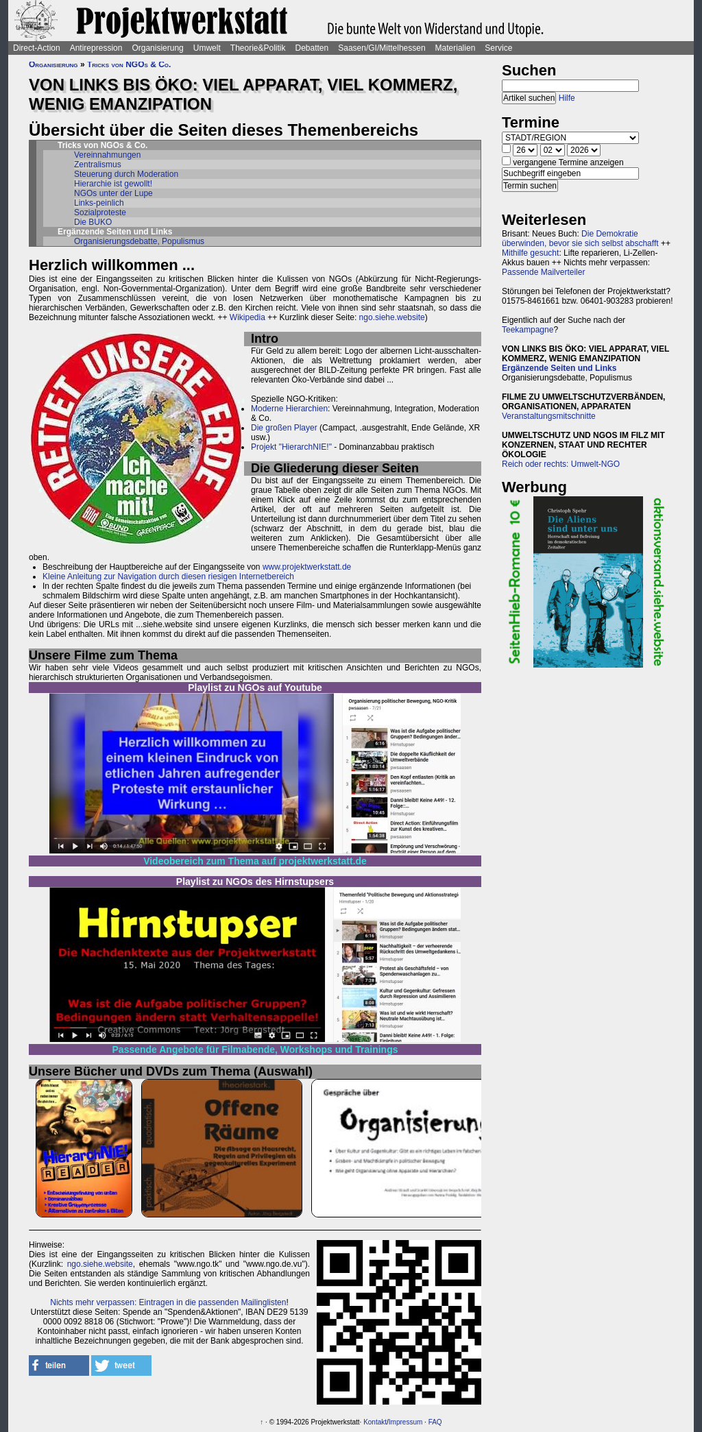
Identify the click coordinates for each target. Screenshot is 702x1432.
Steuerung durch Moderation (126, 174)
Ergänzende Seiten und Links (559, 368)
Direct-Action (36, 48)
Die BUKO (93, 222)
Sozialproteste (100, 212)
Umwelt (207, 48)
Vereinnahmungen (107, 155)
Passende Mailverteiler (543, 272)
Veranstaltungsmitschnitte (549, 416)
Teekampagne (527, 330)
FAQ (435, 1422)
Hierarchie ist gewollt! (113, 184)
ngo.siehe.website (392, 317)
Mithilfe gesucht (530, 253)
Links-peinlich (99, 203)
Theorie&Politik (258, 48)
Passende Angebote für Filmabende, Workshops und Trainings (255, 1049)
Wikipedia (247, 317)
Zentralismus (97, 164)
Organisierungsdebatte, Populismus (139, 241)
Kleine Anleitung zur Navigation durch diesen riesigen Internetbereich (168, 576)
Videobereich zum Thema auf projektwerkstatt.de (255, 860)
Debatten (312, 48)
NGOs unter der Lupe (113, 193)
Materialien (455, 48)
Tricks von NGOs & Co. (129, 64)
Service (498, 48)
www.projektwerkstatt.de (307, 567)
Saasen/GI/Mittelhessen (381, 48)
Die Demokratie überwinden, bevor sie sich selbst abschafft (580, 238)
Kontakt (375, 1422)
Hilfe (567, 98)
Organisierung (157, 48)
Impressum (405, 1422)
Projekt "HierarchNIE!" (291, 447)
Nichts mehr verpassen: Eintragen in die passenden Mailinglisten (168, 1302)
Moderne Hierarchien (289, 408)
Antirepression (96, 48)
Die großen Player (284, 428)
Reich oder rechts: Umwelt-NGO (561, 464)
